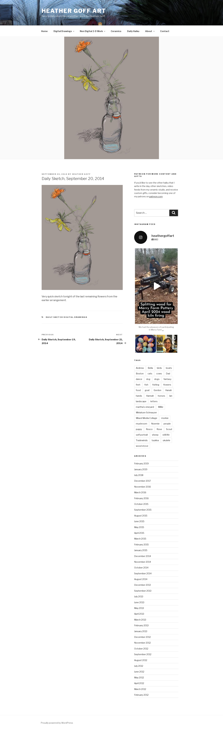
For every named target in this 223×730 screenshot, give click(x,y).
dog (148, 379)
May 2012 (139, 677)
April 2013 (139, 613)
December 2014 (142, 556)
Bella (150, 368)
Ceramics (116, 31)
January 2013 (140, 631)
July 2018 (138, 475)
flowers (167, 384)
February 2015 (141, 544)
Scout (169, 429)
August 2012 (140, 660)
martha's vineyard (145, 407)
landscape (141, 401)
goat (147, 390)
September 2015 (143, 509)
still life (166, 434)
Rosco (149, 429)
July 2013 (138, 596)
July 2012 (138, 666)
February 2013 (141, 625)
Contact (164, 31)
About (150, 31)
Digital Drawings (64, 31)
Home (44, 31)
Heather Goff (81, 174)
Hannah (150, 395)
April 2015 (139, 533)
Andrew (140, 368)
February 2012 (141, 695)
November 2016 (142, 486)
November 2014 (142, 562)
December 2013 (142, 585)
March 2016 (140, 492)
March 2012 (140, 689)
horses (161, 395)
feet (138, 384)
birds (159, 368)
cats (150, 373)
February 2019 (141, 463)
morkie (165, 418)
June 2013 (139, 602)
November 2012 (142, 642)
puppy (139, 429)
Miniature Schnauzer (146, 412)
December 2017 (142, 481)
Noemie (155, 423)
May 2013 (139, 608)
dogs (157, 379)
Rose (159, 429)
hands (139, 395)
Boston (140, 373)
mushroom (141, 423)
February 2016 (141, 498)
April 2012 (139, 683)
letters (154, 401)
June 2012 (139, 671)
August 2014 (140, 579)
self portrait (142, 434)
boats (169, 368)
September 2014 (143, 573)
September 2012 (142, 654)
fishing (155, 384)
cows (159, 373)
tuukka (155, 440)
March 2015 (140, 538)
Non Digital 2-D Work (93, 31)
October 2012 (141, 648)
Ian (170, 395)
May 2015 (139, 527)
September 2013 (142, 590)
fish (146, 384)
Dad (168, 373)
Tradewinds (142, 440)
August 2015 (140, 515)
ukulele (166, 440)
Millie (160, 407)
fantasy (167, 379)
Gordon (157, 390)
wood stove (142, 446)
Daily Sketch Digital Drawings (66, 317)
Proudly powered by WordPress (57, 722)
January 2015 (140, 550)
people (167, 423)
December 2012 (142, 637)
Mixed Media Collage (146, 418)
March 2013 (140, 619)
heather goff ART (74, 10)
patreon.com (156, 196)
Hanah (168, 390)
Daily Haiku (133, 31)
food (138, 390)
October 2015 (141, 504)
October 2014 (141, 567)
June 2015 (139, 521)
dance (139, 379)
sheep (155, 434)
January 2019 (140, 469)
